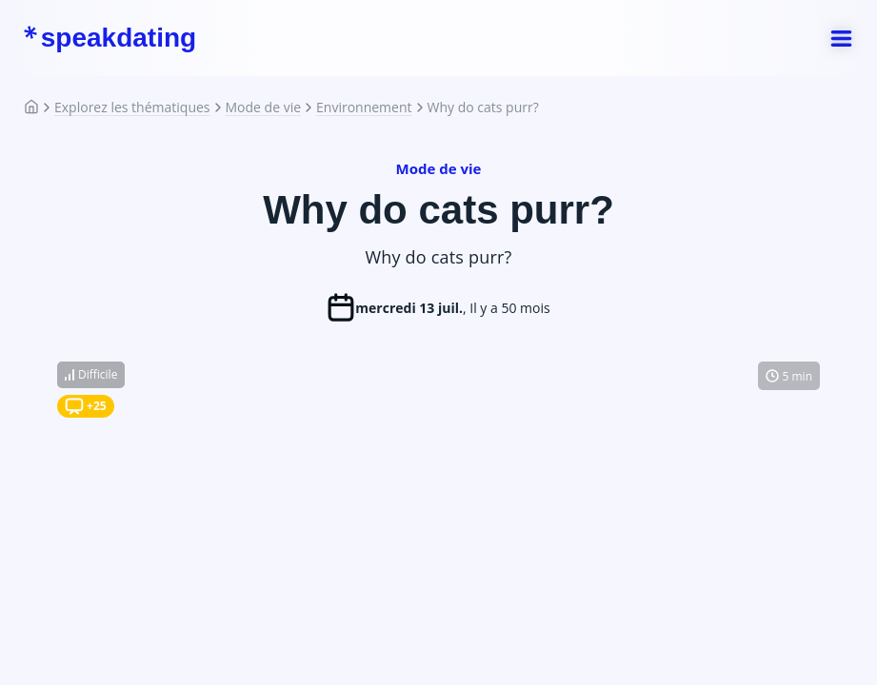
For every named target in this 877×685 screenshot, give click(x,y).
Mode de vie (264, 107)
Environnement (363, 107)
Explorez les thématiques (132, 107)
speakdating (109, 38)
